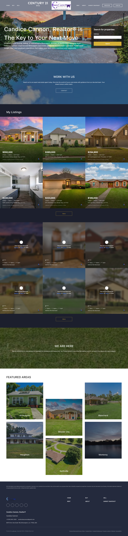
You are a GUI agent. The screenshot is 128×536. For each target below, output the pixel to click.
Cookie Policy (89, 531)
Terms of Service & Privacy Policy (77, 531)
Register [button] (107, 5)
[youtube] (21, 505)
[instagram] (17, 505)
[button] (107, 44)
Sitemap (113, 531)
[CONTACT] (64, 91)
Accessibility (119, 531)
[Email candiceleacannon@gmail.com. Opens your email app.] (26, 519)
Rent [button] (78, 5)
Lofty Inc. (14, 531)
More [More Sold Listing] (64, 319)
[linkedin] (12, 505)
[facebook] (8, 505)
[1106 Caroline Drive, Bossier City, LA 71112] (21, 185)
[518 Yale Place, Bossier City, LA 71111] (106, 185)
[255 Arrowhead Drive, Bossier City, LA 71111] (64, 140)
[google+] (26, 505)
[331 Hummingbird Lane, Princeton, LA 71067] (106, 140)
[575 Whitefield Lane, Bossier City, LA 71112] (64, 185)
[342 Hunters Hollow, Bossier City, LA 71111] (21, 140)
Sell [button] (18, 5)
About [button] (84, 5)
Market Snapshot (94, 5)
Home (8, 5)
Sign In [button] (118, 5)
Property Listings (107, 531)
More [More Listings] (64, 213)
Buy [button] (13, 5)
